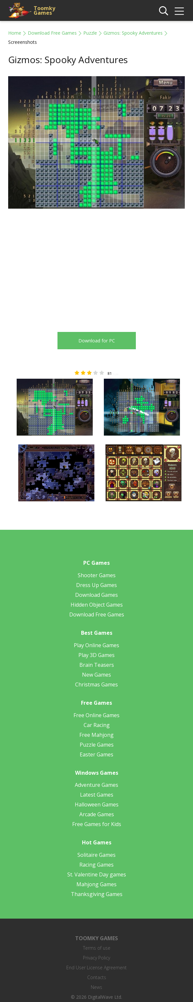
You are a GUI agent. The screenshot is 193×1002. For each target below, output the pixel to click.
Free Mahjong (96, 734)
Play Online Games (96, 645)
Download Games (96, 594)
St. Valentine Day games (96, 874)
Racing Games (96, 864)
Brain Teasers (96, 664)
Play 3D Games (96, 655)
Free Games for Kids (96, 824)
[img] (179, 11)
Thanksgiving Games (96, 894)
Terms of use (96, 948)
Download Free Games (52, 33)
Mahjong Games (96, 884)
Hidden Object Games (97, 604)
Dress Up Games (96, 585)
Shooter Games (97, 575)
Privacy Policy (96, 958)
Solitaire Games (96, 854)
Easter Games (96, 754)
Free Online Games (96, 715)
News (96, 987)
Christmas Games (96, 684)
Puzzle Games (97, 744)
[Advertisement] (63, 266)
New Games (96, 674)
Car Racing (97, 725)
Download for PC (96, 340)
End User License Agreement (96, 967)
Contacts (96, 977)
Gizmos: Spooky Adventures (133, 33)
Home (14, 33)
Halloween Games (97, 804)
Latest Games (96, 794)
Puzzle (90, 33)
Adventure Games (96, 784)
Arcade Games (96, 814)
